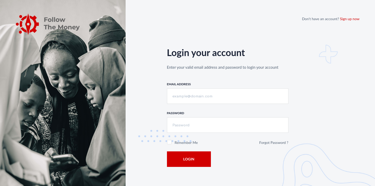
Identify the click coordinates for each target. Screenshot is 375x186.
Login (188, 159)
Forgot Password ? (273, 142)
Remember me (186, 142)
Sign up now (349, 19)
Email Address (179, 84)
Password (175, 113)
